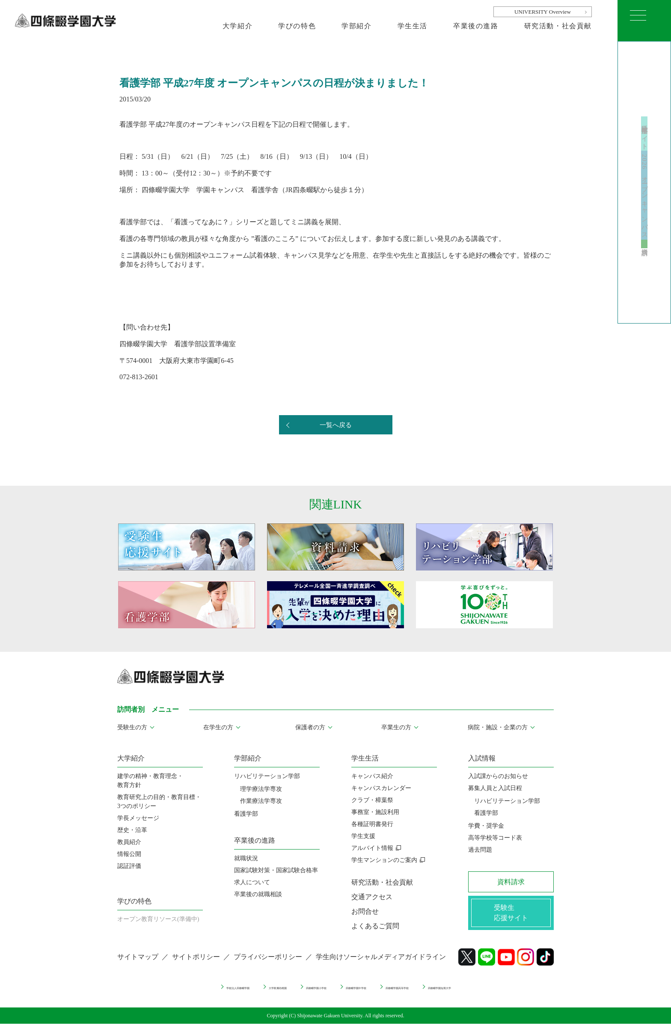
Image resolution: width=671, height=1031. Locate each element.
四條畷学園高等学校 (436, 993)
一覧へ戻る (335, 425)
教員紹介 (129, 842)
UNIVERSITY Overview (542, 12)
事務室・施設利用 (375, 812)
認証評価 (129, 866)
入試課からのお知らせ (498, 776)
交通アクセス (371, 896)
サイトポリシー (196, 964)
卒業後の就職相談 (258, 894)
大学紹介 (237, 26)
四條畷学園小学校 (299, 993)
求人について (252, 882)
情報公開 (129, 854)
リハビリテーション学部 (267, 776)
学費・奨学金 (486, 826)
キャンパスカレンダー (381, 788)
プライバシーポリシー (268, 964)
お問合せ (365, 911)
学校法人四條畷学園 (168, 993)
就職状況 (246, 858)
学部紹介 (356, 26)
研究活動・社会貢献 (558, 26)
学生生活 (413, 26)
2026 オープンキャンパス (644, 198)
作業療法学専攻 (261, 801)
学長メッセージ (138, 818)
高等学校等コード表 (495, 838)
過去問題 (480, 850)
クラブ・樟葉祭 (372, 800)
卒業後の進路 (476, 26)
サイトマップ (137, 964)
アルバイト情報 (372, 848)
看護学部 (246, 814)
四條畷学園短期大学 (510, 993)
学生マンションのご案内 (384, 860)
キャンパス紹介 (372, 776)
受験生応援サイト (644, 107)
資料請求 (644, 273)
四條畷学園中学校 (366, 993)
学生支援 (363, 836)
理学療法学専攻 (261, 789)
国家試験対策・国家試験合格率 (276, 870)
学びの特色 (297, 26)
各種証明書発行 (372, 824)
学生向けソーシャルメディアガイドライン (381, 964)
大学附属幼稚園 (235, 993)
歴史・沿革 (132, 830)
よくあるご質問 (375, 926)
